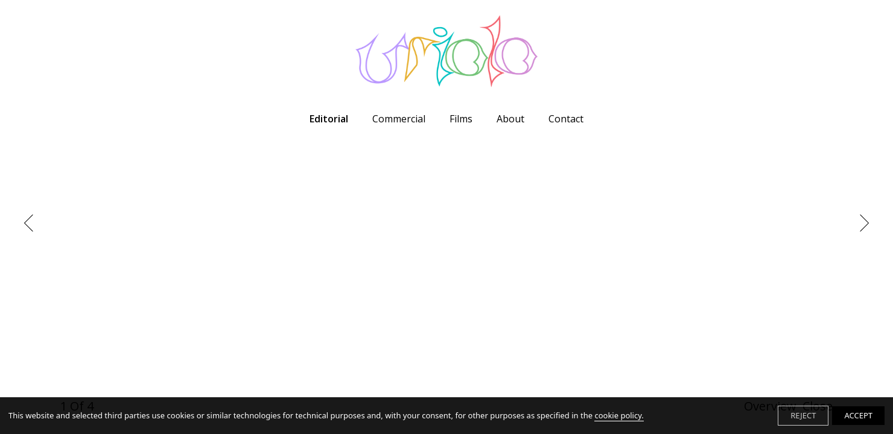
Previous (32, 223)
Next (859, 223)
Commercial (398, 118)
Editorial (329, 118)
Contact (565, 118)
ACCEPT (858, 415)
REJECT (803, 415)
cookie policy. (618, 415)
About (510, 118)
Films (461, 118)
